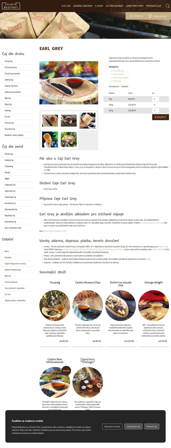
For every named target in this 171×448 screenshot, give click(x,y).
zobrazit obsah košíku (157, 16)
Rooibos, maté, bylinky (14, 135)
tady (148, 259)
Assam (7, 172)
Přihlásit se (138, 16)
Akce (7, 251)
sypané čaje (163, 246)
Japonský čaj (10, 191)
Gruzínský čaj (10, 203)
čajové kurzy (119, 249)
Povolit (152, 426)
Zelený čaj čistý (11, 86)
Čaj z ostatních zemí (13, 228)
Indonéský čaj (10, 221)
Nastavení (112, 426)
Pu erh (7, 116)
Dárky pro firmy (134, 5)
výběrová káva (158, 249)
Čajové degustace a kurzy (15, 263)
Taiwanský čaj (10, 197)
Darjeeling (9, 166)
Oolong (8, 110)
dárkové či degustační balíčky (101, 249)
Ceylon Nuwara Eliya (87, 313)
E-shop (99, 5)
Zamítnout (133, 426)
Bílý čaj (7, 98)
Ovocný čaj (9, 123)
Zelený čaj (9, 79)
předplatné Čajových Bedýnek (75, 249)
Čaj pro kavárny (114, 5)
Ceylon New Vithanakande (54, 390)
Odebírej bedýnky (83, 5)
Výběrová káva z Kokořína (15, 300)
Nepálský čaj (10, 215)
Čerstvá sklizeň (11, 282)
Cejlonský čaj (118, 74)
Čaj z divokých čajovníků (14, 288)
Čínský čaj (9, 154)
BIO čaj (8, 276)
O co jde (66, 5)
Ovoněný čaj (118, 70)
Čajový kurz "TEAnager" (87, 390)
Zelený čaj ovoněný (13, 92)
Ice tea (7, 294)
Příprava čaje (153, 5)
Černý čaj (117, 81)
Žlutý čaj (8, 104)
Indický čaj (9, 160)
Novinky (8, 257)
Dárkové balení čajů (13, 269)
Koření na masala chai (120, 313)
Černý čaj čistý (11, 67)
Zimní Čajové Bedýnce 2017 (55, 231)
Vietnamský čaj (11, 209)
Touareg (54, 313)
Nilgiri (7, 178)
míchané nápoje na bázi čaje (151, 222)
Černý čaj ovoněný (120, 77)
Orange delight (153, 313)
